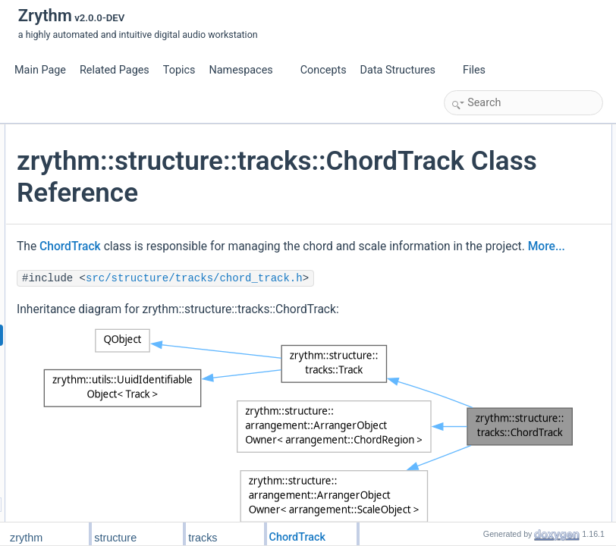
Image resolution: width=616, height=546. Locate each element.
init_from (477, 399)
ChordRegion (487, 166)
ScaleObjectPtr (490, 199)
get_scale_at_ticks (498, 333)
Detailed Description (489, 466)
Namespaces (246, 70)
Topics (179, 70)
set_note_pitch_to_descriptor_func (529, 283)
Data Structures (404, 70)
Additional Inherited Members (507, 449)
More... (354, 351)
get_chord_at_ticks (498, 316)
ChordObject (485, 182)
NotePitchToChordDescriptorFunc (528, 216)
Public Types (474, 132)
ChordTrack (250, 310)
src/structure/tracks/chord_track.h (311, 403)
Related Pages (114, 70)
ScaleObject (485, 149)
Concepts (323, 70)
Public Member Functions (499, 233)
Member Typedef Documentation (514, 483)
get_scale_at (486, 299)
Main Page (40, 70)
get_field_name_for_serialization (526, 349)
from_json (480, 433)
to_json (475, 416)
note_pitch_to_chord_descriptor (524, 266)
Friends (463, 383)
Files (480, 70)
